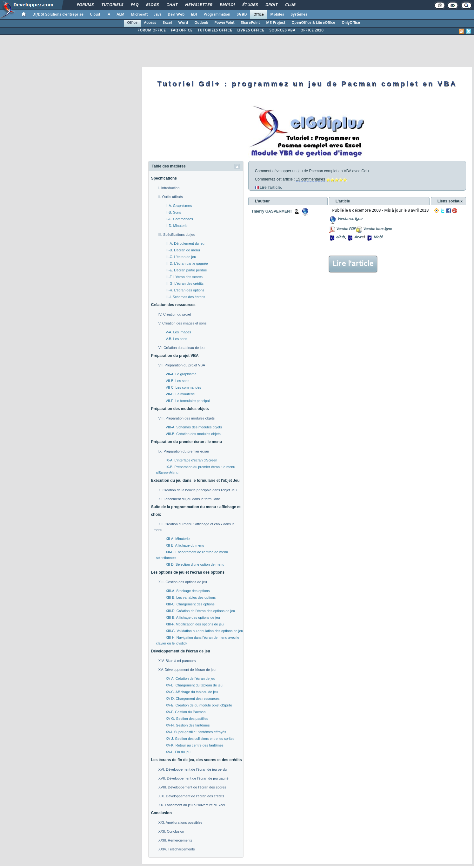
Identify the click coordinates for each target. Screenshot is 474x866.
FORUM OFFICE (151, 30)
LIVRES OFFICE (250, 30)
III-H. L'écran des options (185, 290)
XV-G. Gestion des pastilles (187, 718)
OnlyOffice (351, 23)
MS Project (275, 23)
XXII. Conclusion (171, 831)
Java (157, 14)
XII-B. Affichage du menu (185, 545)
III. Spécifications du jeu (176, 234)
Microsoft (139, 14)
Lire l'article (353, 264)
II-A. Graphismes (179, 206)
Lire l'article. (271, 187)
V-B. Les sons (176, 339)
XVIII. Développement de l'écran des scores (192, 787)
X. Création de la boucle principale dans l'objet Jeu (197, 490)
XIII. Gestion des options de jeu (182, 582)
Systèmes (298, 14)
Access (150, 23)
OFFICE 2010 (312, 30)
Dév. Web (176, 14)
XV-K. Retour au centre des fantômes (195, 745)
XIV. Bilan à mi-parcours (177, 661)
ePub (340, 237)
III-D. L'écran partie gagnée (187, 263)
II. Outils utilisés (170, 197)
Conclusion (161, 813)
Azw (357, 237)
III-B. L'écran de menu (183, 250)
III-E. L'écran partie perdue (186, 270)
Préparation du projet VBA (175, 355)
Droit (271, 5)
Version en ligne (349, 219)
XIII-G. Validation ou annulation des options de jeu (204, 631)
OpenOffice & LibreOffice (313, 23)
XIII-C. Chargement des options (190, 604)
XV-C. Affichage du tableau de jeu (192, 692)
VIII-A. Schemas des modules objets (194, 427)
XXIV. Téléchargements (176, 849)
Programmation (217, 14)
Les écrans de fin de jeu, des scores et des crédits (196, 760)
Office (258, 14)
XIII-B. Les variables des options (191, 597)
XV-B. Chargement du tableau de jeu (194, 685)
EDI (194, 14)
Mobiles (277, 14)
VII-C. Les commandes (183, 387)
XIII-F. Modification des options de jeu (195, 624)
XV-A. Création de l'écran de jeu (190, 678)
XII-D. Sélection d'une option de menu (195, 564)
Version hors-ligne (377, 229)
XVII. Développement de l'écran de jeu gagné (193, 778)
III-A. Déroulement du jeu (185, 243)
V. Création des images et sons (182, 323)
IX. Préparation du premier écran (183, 451)
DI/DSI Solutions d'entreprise (57, 14)
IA (108, 14)
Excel (167, 23)
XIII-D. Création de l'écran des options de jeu (200, 611)
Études (249, 5)
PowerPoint (224, 23)
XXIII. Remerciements (175, 840)
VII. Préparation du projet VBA (181, 365)
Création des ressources (173, 305)
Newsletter (198, 5)
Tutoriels (112, 5)
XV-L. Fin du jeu (178, 752)
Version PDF (345, 229)
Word (183, 23)
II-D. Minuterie (177, 226)
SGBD (242, 14)
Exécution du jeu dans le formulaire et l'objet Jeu (195, 480)
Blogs (152, 5)
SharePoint (250, 23)
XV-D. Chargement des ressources (193, 698)
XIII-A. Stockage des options (188, 591)
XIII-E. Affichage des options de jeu (193, 617)
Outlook (201, 23)
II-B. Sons (173, 212)
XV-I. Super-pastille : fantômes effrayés (196, 732)
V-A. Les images (178, 332)
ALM (120, 14)
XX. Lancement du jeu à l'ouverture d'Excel (191, 805)
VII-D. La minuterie (180, 394)
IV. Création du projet (174, 314)
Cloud (95, 14)
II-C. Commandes (179, 219)
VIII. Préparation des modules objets (186, 418)
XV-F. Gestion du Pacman (186, 712)
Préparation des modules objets (180, 408)
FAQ (134, 5)
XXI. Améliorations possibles (180, 822)
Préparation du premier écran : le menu (186, 442)
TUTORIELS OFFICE (214, 30)
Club (290, 5)
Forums (85, 5)
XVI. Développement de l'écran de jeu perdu (192, 769)
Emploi (227, 5)
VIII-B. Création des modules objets (193, 434)
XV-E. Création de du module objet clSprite (199, 705)
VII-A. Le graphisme (181, 374)
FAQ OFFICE (181, 30)
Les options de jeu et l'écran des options (188, 572)
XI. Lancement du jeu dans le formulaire (189, 499)
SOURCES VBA (282, 30)
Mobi (377, 237)
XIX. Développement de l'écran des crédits (191, 796)
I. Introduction (169, 188)
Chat (171, 5)
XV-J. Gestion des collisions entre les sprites (200, 738)
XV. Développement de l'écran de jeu (187, 670)
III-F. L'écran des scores (184, 277)
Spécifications (164, 178)
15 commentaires (310, 179)
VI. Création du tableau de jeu (181, 348)
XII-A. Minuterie (178, 539)
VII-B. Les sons (178, 381)
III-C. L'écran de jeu (181, 257)
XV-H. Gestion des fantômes (188, 725)
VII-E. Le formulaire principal (188, 401)
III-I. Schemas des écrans (185, 297)
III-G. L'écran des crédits (185, 283)
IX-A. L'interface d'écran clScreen (191, 460)
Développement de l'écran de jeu (180, 651)
